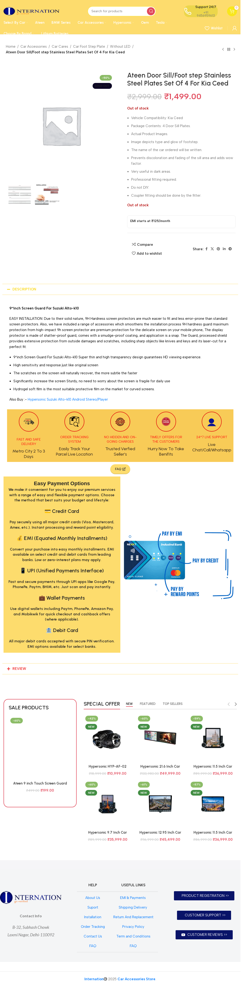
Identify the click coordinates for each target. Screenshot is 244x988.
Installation (92, 917)
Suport (92, 907)
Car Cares (60, 46)
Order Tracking (93, 927)
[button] (120, 289)
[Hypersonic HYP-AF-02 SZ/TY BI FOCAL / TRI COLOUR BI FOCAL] (108, 738)
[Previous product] (223, 49)
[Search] (122, 11)
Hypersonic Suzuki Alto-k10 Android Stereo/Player (68, 399)
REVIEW (19, 669)
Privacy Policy (133, 927)
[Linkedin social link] (224, 249)
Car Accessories (33, 46)
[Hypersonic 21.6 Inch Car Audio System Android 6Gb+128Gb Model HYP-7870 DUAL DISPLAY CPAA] (160, 738)
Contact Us (93, 936)
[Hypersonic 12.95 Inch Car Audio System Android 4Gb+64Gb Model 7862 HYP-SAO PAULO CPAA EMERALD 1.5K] (160, 804)
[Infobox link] (28, 435)
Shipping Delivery (133, 907)
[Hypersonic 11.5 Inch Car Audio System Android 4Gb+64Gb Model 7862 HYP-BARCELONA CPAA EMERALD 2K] (213, 738)
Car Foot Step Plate (89, 46)
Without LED (120, 46)
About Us (92, 898)
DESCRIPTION (24, 289)
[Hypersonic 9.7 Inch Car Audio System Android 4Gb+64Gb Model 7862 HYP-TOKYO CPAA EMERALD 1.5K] (108, 804)
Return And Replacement (133, 917)
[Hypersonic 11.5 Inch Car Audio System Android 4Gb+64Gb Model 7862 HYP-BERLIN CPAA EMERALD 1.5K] (213, 804)
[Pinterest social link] (218, 249)
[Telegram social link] (230, 249)
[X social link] (212, 249)
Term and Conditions (133, 936)
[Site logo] (31, 11)
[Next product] (234, 49)
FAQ (92, 946)
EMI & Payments (133, 898)
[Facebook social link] (206, 249)
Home (11, 46)
